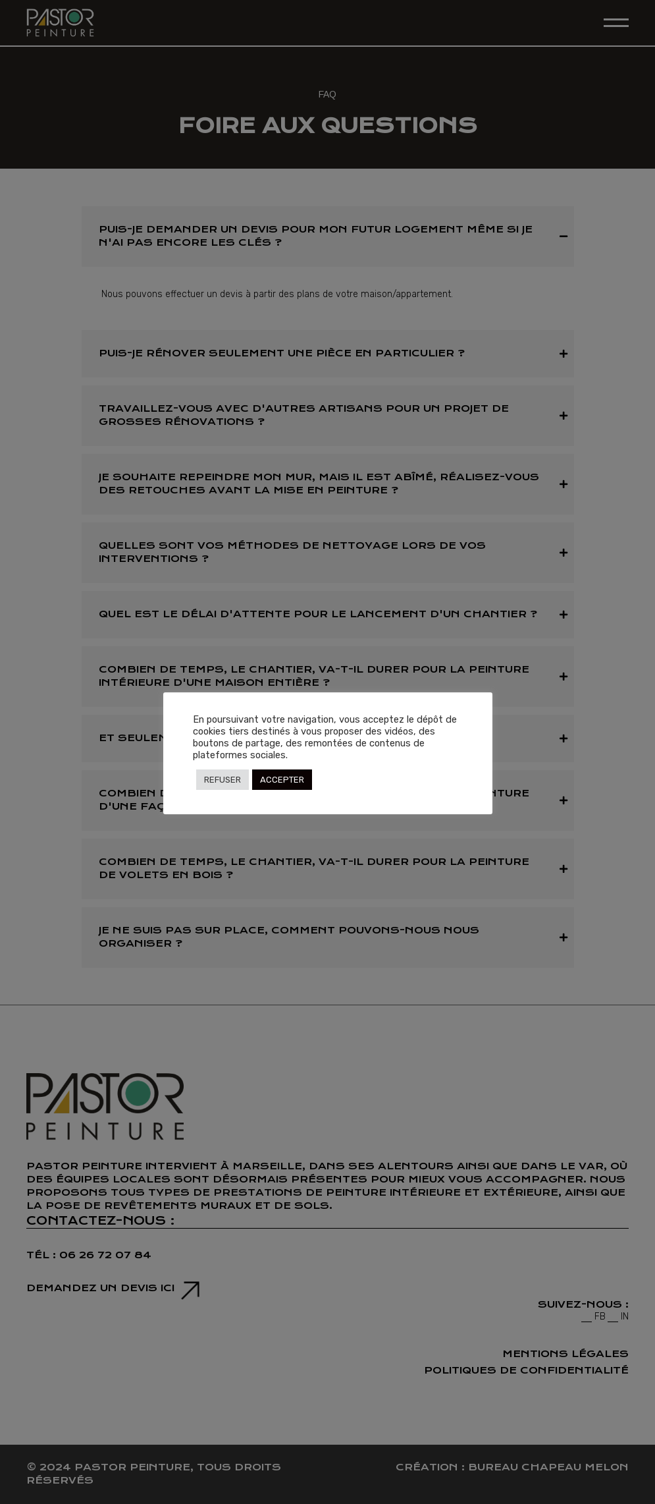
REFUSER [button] (222, 780)
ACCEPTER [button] (282, 780)
